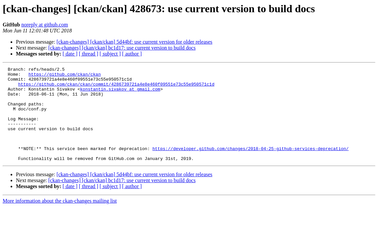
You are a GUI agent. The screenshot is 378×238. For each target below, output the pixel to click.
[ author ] (132, 54)
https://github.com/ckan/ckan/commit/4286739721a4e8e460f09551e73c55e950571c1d (116, 88)
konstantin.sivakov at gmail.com (120, 94)
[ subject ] (110, 54)
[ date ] (70, 54)
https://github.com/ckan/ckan (64, 76)
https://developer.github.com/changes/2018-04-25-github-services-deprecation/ (250, 165)
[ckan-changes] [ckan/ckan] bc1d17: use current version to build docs (122, 48)
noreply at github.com (44, 24)
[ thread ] (88, 54)
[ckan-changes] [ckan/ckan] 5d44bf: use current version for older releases (135, 42)
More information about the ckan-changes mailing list (60, 219)
